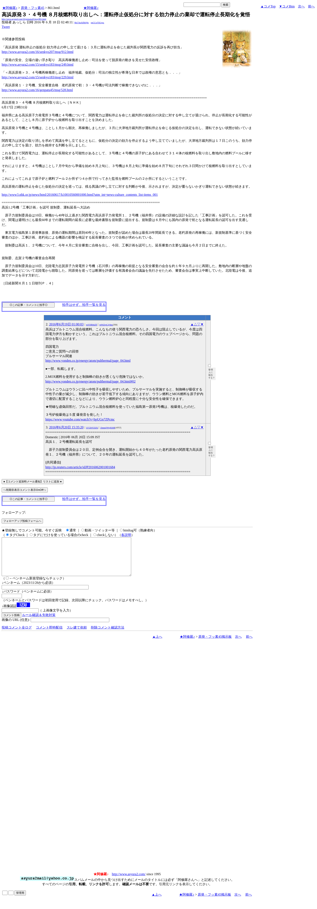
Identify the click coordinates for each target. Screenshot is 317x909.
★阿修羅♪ (9, 8)
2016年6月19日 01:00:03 (66, 324)
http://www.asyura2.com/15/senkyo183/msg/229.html (37, 77)
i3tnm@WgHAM (107, 428)
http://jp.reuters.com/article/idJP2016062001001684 (80, 467)
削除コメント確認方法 (107, 635)
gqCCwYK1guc (97, 22)
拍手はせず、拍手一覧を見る (84, 304)
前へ (311, 6)
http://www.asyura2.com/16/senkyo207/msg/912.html (37, 52)
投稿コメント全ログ (17, 635)
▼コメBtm (287, 6)
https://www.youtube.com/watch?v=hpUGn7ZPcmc (80, 419)
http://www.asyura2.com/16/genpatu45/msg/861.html (24, 19)
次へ (301, 6)
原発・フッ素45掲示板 (215, 644)
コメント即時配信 (49, 635)
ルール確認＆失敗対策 (38, 622)
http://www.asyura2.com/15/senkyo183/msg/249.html (37, 64)
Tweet (6, 27)
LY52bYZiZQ (92, 428)
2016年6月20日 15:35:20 (66, 427)
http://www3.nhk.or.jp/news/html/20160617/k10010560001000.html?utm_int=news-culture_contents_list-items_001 (80, 194)
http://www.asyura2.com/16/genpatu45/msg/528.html (37, 90)
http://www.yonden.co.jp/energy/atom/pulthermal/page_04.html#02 (90, 381)
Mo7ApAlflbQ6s (81, 22)
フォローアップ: (14, 512)
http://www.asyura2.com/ (129, 881)
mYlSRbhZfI (91, 325)
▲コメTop (268, 6)
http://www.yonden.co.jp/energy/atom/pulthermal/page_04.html (88, 360)
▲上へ (157, 644)
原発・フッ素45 (32, 8)
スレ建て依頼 (77, 635)
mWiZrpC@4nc (106, 325)
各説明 (126, 535)
